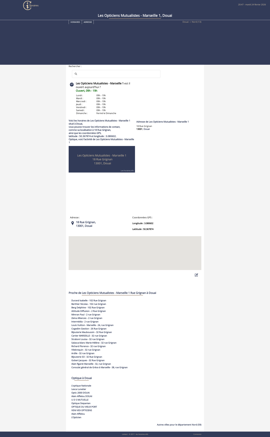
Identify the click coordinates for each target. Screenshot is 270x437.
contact (125, 434)
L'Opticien (76, 417)
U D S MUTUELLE (79, 399)
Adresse (88, 22)
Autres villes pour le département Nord (179, 424)
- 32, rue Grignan (91, 363)
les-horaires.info (142, 434)
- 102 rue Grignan (88, 304)
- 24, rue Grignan (92, 325)
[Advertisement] (135, 44)
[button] (135, 250)
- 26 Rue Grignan (88, 328)
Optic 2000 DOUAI (80, 392)
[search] (116, 74)
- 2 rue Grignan (85, 314)
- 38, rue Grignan (99, 367)
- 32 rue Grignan (89, 335)
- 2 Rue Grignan (88, 311)
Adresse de (162, 121)
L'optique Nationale (81, 385)
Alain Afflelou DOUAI (81, 396)
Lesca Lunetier (78, 389)
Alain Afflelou (78, 413)
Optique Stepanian (80, 403)
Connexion (197, 434)
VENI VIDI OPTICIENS (81, 410)
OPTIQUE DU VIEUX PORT (84, 406)
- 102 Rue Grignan (88, 300)
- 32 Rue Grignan (91, 332)
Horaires (75, 22)
